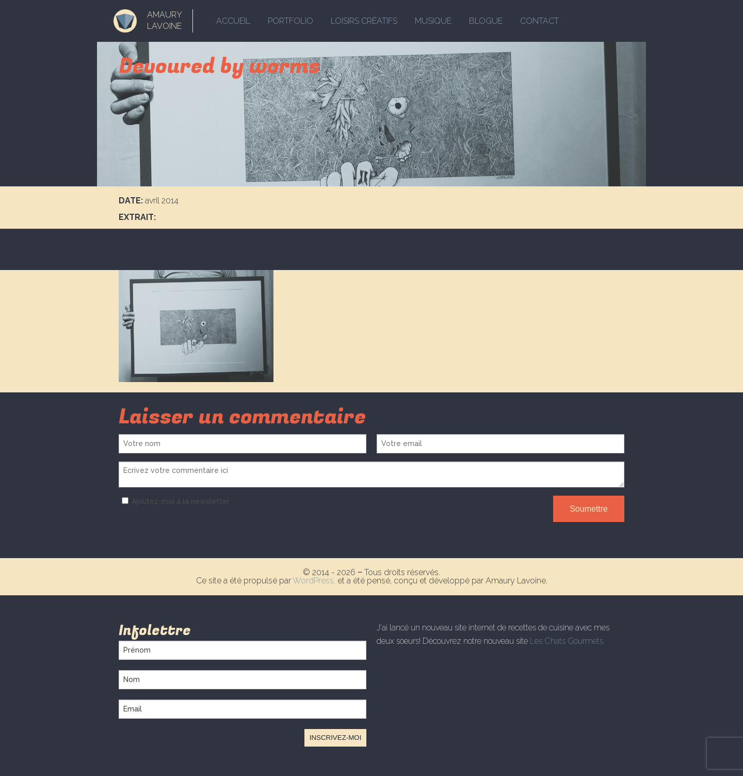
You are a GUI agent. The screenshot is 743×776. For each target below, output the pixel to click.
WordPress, (315, 580)
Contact (539, 21)
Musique (433, 21)
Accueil (233, 21)
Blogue (486, 21)
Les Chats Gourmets (566, 641)
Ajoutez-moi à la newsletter (174, 501)
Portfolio (290, 21)
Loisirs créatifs (364, 21)
